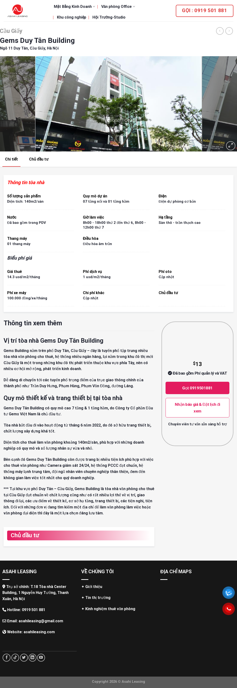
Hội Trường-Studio (108, 17)
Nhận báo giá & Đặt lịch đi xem (197, 407)
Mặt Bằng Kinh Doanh (74, 6)
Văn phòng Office (118, 6)
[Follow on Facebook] (6, 658)
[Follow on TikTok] (15, 658)
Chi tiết (11, 159)
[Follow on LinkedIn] (32, 658)
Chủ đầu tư (38, 159)
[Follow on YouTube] (41, 658)
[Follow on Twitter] (24, 658)
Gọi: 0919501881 (197, 388)
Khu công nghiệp (71, 17)
